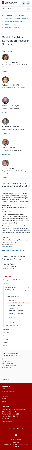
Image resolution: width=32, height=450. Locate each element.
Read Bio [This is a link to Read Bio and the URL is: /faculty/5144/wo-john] (5, 177)
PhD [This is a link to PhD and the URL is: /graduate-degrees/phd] (3, 394)
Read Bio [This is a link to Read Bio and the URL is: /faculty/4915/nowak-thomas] (5, 113)
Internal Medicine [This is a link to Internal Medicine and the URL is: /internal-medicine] (10, 15)
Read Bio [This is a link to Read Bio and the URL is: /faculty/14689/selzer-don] (5, 154)
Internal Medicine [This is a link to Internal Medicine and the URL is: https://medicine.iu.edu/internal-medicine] (8, 9)
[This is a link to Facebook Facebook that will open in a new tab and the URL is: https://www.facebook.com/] (10, 430)
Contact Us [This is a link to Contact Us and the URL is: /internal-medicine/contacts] (5, 379)
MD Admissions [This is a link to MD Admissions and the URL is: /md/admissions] (6, 389)
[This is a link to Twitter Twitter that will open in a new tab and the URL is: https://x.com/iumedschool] (22, 430)
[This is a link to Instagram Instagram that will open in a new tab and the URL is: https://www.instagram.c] (14, 430)
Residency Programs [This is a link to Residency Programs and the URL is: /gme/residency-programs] (8, 391)
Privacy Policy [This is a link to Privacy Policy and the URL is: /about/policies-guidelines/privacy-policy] (16, 442)
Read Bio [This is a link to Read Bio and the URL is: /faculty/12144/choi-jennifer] (5, 71)
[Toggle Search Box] (28, 3)
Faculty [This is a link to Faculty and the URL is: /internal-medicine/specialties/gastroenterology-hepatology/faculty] (5, 336)
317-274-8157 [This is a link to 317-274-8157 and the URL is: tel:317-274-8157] (6, 418)
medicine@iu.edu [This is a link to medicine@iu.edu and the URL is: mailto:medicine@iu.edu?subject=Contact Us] (7, 421)
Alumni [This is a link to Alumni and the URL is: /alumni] (4, 398)
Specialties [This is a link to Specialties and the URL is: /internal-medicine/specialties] (21, 15)
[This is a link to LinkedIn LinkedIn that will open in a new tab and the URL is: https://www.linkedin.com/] (18, 430)
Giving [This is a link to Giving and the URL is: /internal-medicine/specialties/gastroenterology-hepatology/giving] (5, 345)
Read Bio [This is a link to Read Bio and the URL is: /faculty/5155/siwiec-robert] (5, 92)
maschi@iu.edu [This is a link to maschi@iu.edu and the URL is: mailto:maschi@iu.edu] (7, 247)
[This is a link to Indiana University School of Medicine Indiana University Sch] (9, 2)
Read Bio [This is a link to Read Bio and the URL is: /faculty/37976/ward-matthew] (5, 133)
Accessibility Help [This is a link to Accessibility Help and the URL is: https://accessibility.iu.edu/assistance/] (16, 439)
